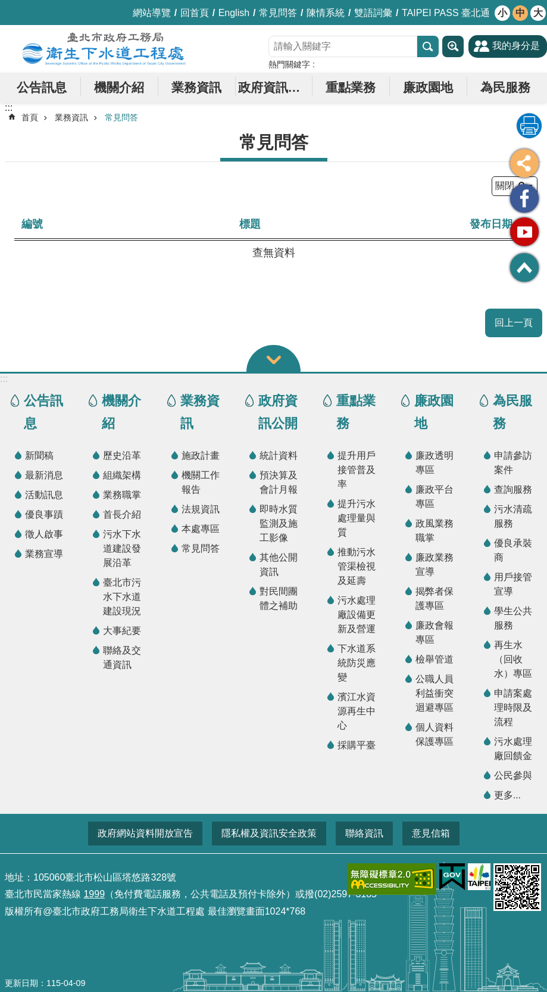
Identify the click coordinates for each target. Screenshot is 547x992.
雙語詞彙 (373, 13)
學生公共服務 (513, 618)
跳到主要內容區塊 (6, 6)
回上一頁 (514, 323)
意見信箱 (431, 833)
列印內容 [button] (529, 126)
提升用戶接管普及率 (356, 469)
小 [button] (502, 13)
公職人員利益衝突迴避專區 (434, 693)
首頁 (29, 117)
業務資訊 (196, 87)
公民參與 (513, 775)
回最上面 (524, 267)
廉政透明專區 (434, 462)
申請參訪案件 (513, 462)
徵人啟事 (44, 534)
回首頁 (194, 13)
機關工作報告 (201, 482)
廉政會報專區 (434, 632)
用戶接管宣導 (513, 584)
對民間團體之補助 (279, 598)
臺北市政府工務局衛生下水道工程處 (104, 49)
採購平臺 (356, 745)
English (233, 13)
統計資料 (279, 455)
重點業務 (351, 87)
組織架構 (122, 475)
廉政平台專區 (434, 496)
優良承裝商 (513, 550)
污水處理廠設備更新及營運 (356, 614)
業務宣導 (44, 554)
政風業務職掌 (434, 530)
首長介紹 (122, 514)
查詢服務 (513, 489)
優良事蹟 (44, 514)
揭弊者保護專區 (434, 598)
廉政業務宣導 (434, 564)
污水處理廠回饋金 (513, 748)
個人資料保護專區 (434, 734)
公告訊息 (42, 87)
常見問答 (278, 13)
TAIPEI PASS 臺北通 (446, 13)
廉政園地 (428, 87)
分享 (524, 163)
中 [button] (520, 13)
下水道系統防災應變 (356, 662)
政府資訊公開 (275, 87)
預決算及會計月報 (279, 482)
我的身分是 (516, 46)
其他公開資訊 (279, 564)
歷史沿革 (122, 455)
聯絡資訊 (364, 833)
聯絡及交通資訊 (122, 657)
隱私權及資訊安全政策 (269, 833)
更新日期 (21, 983)
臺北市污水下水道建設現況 (122, 596)
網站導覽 (152, 13)
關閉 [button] (273, 358)
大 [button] (538, 13)
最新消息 (44, 475)
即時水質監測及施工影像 (279, 523)
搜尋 (428, 46)
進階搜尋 (453, 46)
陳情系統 (326, 13)
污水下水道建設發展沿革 (122, 548)
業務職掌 (122, 495)
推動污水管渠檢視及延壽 (356, 566)
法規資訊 (201, 509)
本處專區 (201, 529)
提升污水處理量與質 (356, 518)
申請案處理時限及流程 (513, 707)
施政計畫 (201, 455)
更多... (507, 795)
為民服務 (505, 87)
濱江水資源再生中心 (356, 711)
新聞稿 (39, 455)
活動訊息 (44, 495)
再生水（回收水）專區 (513, 659)
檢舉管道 (434, 659)
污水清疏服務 (513, 516)
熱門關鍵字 (289, 64)
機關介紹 (119, 87)
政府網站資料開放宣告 (145, 833)
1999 (94, 894)
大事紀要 (122, 631)
